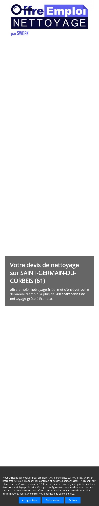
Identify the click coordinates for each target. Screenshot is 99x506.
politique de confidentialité (60, 493)
